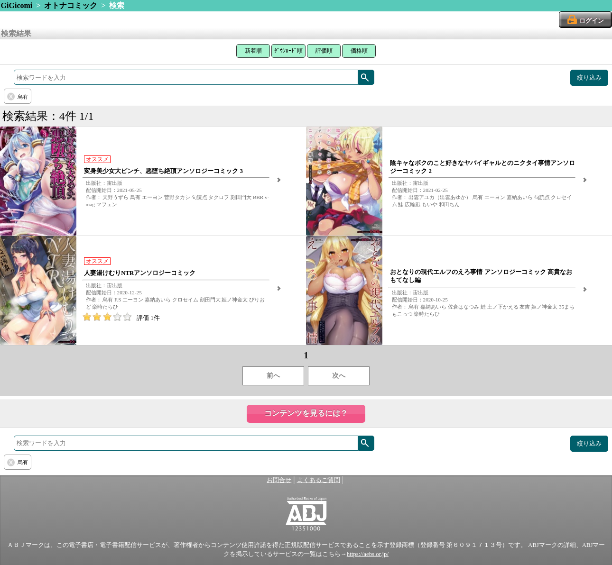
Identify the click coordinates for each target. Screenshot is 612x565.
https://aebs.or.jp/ (368, 554)
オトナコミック (70, 5)
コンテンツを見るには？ (306, 413)
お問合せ (279, 480)
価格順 (359, 50)
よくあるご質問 (318, 480)
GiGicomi (17, 5)
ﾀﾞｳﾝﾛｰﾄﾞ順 (288, 50)
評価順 (324, 50)
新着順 (253, 50)
